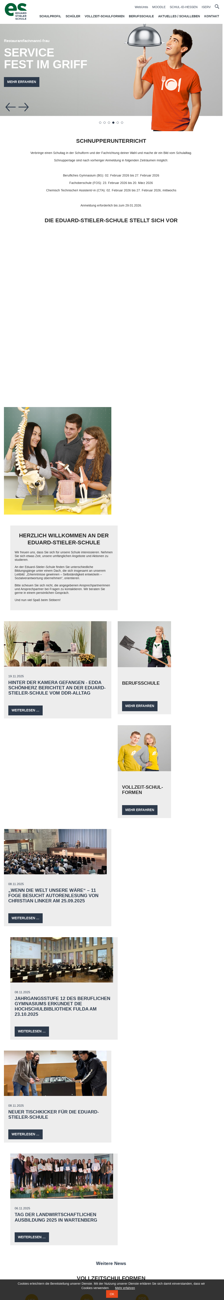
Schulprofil (50, 16)
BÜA (85, 942)
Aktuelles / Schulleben (179, 16)
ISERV (206, 7)
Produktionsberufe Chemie (85, 1052)
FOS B (139, 896)
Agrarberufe (32, 1050)
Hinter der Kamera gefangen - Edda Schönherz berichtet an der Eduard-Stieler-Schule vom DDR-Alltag (55, 591)
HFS (31, 896)
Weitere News (112, 859)
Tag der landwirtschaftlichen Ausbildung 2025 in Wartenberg (161, 813)
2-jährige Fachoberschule (21, 1274)
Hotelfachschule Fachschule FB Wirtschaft (31, 913)
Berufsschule (141, 16)
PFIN (139, 942)
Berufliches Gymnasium (20, 1262)
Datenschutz (69, 1220)
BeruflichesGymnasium (85, 910)
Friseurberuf (192, 1018)
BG (85, 896)
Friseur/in (88, 1257)
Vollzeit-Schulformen (104, 16)
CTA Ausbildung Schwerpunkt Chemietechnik (110, 1245)
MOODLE (159, 7)
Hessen (139, 959)
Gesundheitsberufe (94, 1270)
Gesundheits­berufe (139, 1018)
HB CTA (31, 942)
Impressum (112, 1220)
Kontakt (211, 16)
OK (112, 1294)
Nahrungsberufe (85, 1019)
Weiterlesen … (28, 617)
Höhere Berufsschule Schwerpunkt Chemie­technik (31, 959)
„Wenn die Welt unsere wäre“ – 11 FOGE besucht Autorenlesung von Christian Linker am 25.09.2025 (54, 702)
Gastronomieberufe (94, 1263)
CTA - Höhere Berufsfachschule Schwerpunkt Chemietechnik (33, 1253)
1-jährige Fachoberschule (21, 1268)
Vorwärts (24, 107)
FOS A (192, 896)
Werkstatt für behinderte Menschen (139, 1053)
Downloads (197, 1220)
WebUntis (141, 7)
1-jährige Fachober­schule (139, 910)
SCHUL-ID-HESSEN (184, 7)
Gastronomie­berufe (31, 1019)
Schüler (73, 16)
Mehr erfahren (22, 81)
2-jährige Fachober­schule (192, 910)
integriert (139, 963)
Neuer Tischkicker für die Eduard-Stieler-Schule (54, 813)
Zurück (11, 107)
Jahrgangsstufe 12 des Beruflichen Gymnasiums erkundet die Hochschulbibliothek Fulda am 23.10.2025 (166, 704)
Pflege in (139, 954)
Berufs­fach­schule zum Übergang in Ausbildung (85, 959)
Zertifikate (155, 1220)
